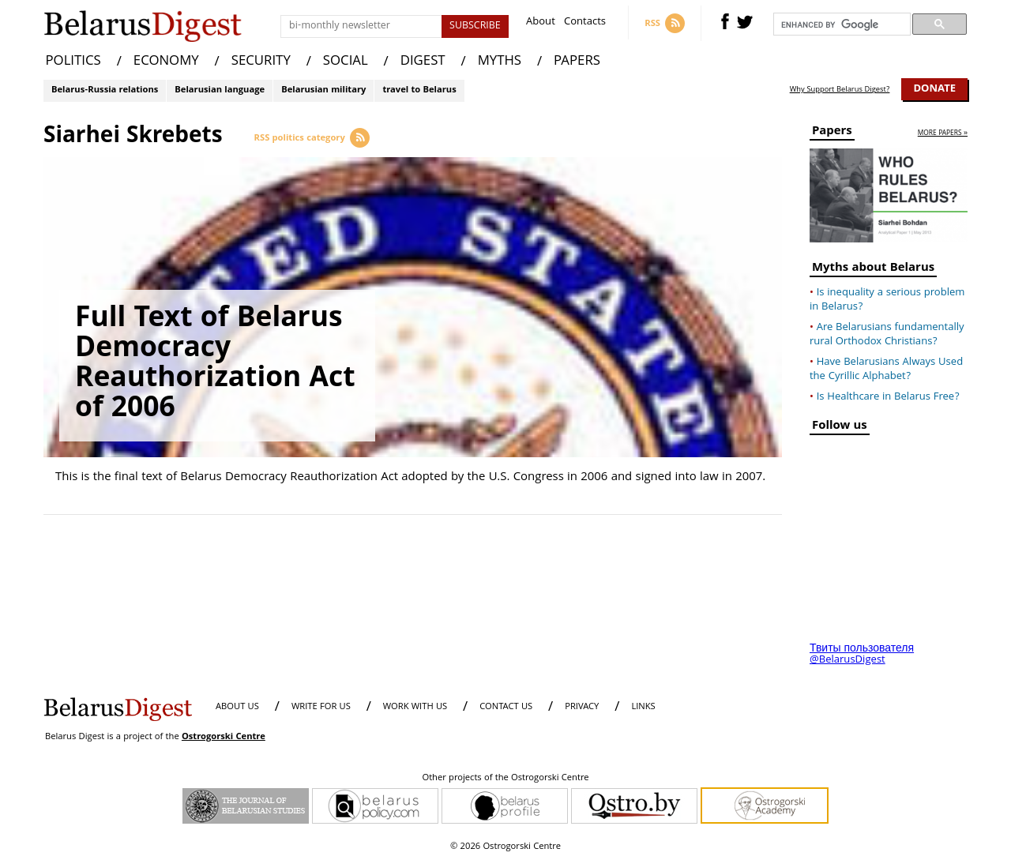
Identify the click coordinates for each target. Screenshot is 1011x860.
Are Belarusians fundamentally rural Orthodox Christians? (887, 335)
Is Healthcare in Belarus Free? (888, 397)
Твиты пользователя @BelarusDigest (862, 654)
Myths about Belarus (873, 269)
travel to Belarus (419, 90)
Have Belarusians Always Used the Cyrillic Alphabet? (886, 369)
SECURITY (261, 62)
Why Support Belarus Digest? (840, 90)
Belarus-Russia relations (104, 90)
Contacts (585, 23)
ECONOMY (166, 62)
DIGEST (422, 62)
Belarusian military (323, 90)
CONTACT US (505, 707)
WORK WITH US (415, 707)
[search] (840, 24)
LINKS (643, 707)
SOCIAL (345, 62)
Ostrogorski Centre (223, 737)
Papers (832, 133)
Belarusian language (220, 90)
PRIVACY (582, 707)
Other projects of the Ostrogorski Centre (505, 778)
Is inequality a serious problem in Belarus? (887, 300)
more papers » (943, 133)
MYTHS (499, 62)
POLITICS (73, 62)
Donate (934, 89)
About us (237, 707)
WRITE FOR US (321, 707)
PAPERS (577, 62)
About (540, 23)
